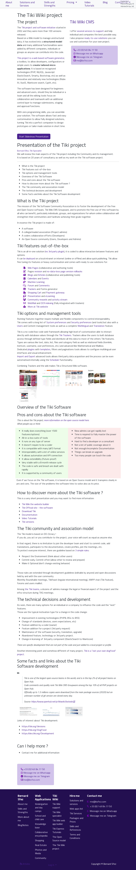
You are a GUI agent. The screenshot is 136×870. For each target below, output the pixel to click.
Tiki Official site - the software (37, 507)
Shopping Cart (34, 292)
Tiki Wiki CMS (82, 21)
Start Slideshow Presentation (33, 136)
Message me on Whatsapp (89, 53)
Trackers (32, 289)
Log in (51, 865)
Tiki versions (28, 521)
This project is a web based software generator (40, 58)
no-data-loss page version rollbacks (64, 271)
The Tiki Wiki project (58, 846)
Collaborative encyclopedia (41, 833)
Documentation (29, 514)
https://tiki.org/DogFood (34, 730)
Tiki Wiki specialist (57, 813)
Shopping (39, 840)
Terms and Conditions (75, 836)
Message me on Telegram (89, 57)
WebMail (32, 303)
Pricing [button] (71, 2)
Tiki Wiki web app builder (58, 822)
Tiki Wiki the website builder (35, 504)
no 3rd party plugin (54, 251)
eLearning (50, 296)
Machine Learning (36, 282)
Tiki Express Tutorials (58, 830)
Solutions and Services (27, 3)
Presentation (34, 296)
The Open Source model (59, 838)
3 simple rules (82, 550)
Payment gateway (55, 292)
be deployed (29, 258)
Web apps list (76, 808)
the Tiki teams (32, 589)
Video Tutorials (29, 518)
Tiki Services (76, 813)
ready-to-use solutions (95, 38)
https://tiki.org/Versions (33, 726)
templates (45, 349)
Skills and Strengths (23, 810)
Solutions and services (76, 802)
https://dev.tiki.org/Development (38, 733)
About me (23, 804)
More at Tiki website (38, 306)
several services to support (90, 31)
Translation (99, 326)
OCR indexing (47, 303)
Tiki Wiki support (56, 805)
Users (20, 326)
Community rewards (37, 299)
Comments (44, 285)
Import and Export (26, 356)
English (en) (125, 1)
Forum (31, 285)
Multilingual (83, 326)
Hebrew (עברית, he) (127, 6)
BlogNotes (23, 825)
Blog (105, 2)
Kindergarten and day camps (41, 807)
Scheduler (54, 360)
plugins (31, 349)
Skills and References (75, 828)
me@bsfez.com (84, 60)
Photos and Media (41, 851)
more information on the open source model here (66, 420)
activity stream (59, 299)
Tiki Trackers (65, 335)
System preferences (56, 322)
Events (45, 278)
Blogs (30, 275)
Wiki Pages (33, 268)
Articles (42, 275)
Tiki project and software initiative (38, 27)
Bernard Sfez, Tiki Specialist (29, 150)
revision (38, 271)
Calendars (32, 278)
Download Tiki (29, 511)
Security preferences (81, 322)
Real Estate (41, 845)
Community (40, 858)
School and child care (40, 817)
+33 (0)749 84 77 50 (86, 50)
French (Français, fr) (127, 3)
